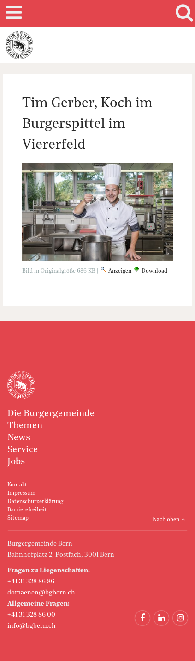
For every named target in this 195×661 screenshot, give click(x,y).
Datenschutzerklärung (35, 501)
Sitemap (18, 518)
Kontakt (17, 485)
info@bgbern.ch (31, 626)
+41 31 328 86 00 (31, 615)
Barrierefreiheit (27, 510)
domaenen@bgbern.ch (41, 592)
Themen (24, 426)
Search (182, 13)
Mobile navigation (12, 13)
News (18, 438)
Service (22, 450)
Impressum (21, 493)
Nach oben (166, 519)
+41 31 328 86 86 (30, 581)
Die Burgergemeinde (51, 413)
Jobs (16, 462)
